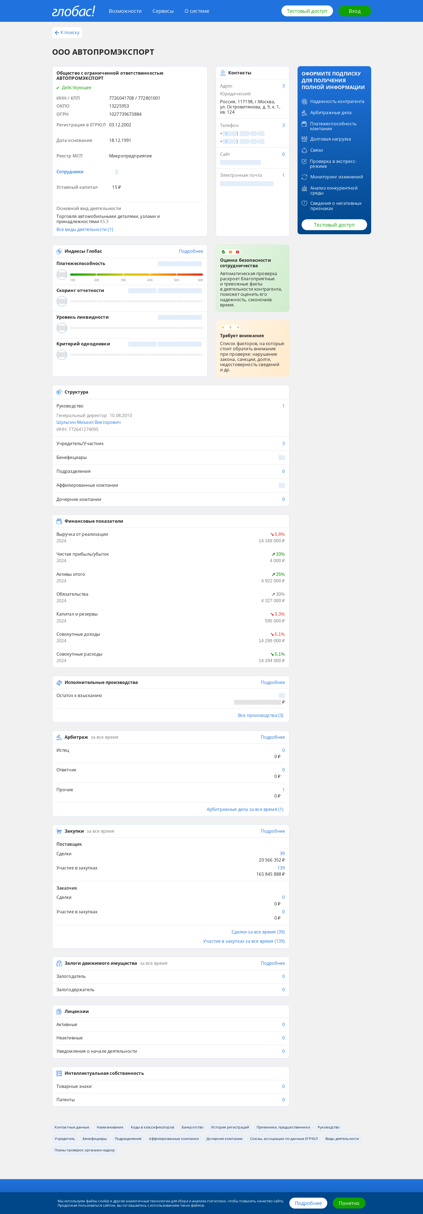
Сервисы (162, 11)
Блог (56, 1126)
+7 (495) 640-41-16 (346, 1141)
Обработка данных (233, 1126)
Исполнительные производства (101, 601)
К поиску (67, 32)
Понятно (349, 1203)
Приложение (118, 1134)
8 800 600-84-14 (342, 1120)
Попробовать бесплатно (336, 1074)
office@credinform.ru (340, 1152)
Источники (171, 1134)
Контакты (226, 1118)
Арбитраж (76, 649)
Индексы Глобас (83, 212)
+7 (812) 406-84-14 (346, 1131)
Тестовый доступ (307, 11)
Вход (355, 11)
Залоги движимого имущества (101, 831)
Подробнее (308, 1203)
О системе (197, 11)
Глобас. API (116, 1126)
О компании (172, 1126)
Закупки (74, 724)
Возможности (125, 11)
